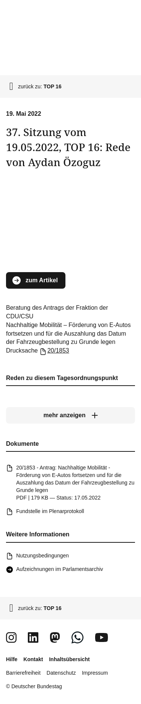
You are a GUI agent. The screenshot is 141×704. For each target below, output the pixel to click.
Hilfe (11, 659)
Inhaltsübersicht (69, 659)
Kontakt (33, 659)
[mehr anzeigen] (70, 415)
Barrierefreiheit (23, 673)
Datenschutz (61, 673)
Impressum (95, 673)
